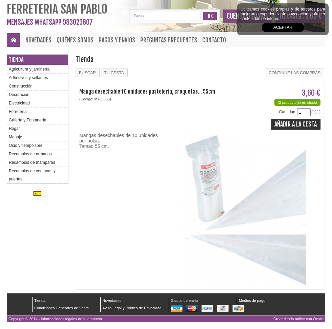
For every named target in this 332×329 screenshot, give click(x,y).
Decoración (19, 94)
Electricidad (19, 103)
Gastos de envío (184, 300)
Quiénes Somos (75, 40)
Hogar (14, 128)
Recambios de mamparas (32, 162)
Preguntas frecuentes (168, 40)
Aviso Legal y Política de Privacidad (131, 308)
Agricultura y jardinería (29, 69)
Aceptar (282, 27)
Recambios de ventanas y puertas (32, 175)
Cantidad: (287, 112)
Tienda (16, 59)
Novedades (38, 40)
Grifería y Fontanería (27, 120)
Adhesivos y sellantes (28, 77)
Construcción (21, 86)
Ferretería (18, 111)
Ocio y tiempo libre (25, 145)
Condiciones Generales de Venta (61, 308)
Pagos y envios (117, 40)
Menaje (15, 137)
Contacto (214, 40)
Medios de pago (252, 300)
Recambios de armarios (30, 154)
